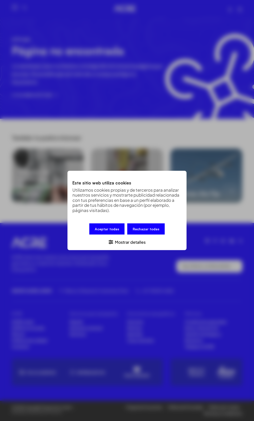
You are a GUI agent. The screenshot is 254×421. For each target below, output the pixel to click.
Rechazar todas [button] (146, 229)
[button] (127, 242)
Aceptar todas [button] (107, 229)
